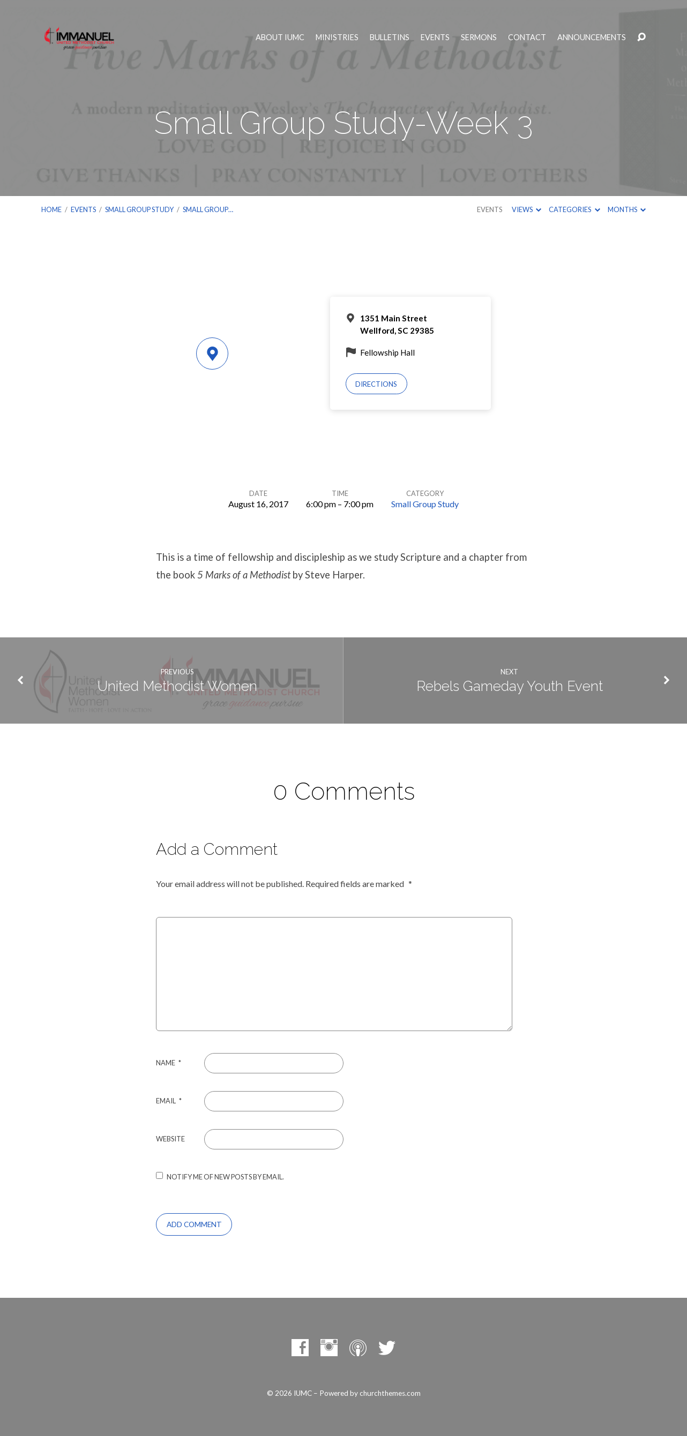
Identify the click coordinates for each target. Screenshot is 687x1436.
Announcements (591, 37)
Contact (527, 37)
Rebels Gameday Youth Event (509, 686)
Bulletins (389, 37)
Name (168, 1062)
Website (170, 1138)
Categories (574, 209)
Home (51, 209)
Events (435, 37)
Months (627, 209)
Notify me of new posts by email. (225, 1176)
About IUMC (280, 37)
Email (169, 1100)
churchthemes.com (390, 1393)
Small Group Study (139, 209)
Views (526, 209)
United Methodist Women (177, 686)
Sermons (479, 37)
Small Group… (208, 209)
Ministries (337, 37)
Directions (376, 384)
